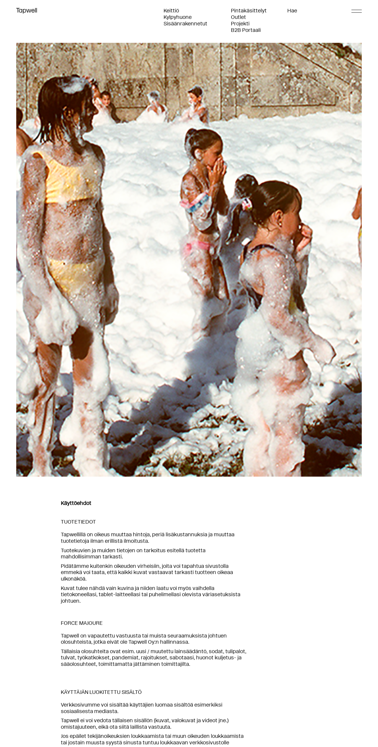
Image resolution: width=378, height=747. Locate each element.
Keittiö (171, 10)
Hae (292, 10)
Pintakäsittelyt (249, 10)
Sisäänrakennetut (185, 23)
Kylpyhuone (178, 17)
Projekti (240, 23)
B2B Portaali (246, 30)
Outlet (238, 17)
